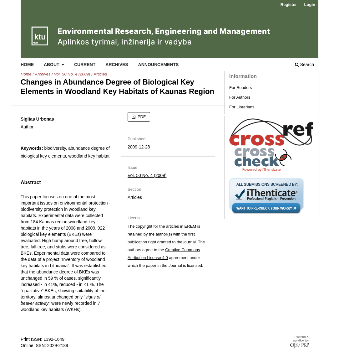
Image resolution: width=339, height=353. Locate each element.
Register (289, 4)
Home (27, 64)
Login (309, 4)
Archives (116, 64)
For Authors (239, 97)
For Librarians (241, 107)
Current (84, 64)
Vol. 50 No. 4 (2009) (72, 74)
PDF (141, 116)
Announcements (158, 64)
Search (304, 64)
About (52, 64)
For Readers (240, 87)
